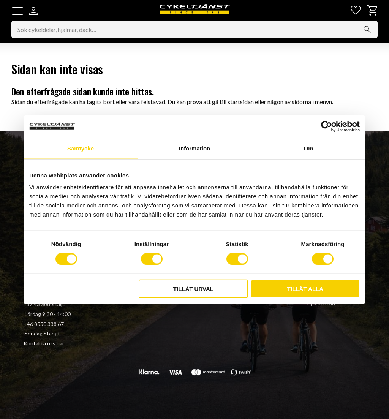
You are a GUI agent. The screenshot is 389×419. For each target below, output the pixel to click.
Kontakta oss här (44, 343)
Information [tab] (194, 148)
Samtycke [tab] (80, 148)
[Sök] (367, 29)
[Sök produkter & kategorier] (194, 29)
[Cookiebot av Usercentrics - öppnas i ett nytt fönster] (326, 126)
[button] (17, 11)
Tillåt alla (305, 289)
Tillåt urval (193, 289)
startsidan (241, 101)
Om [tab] (308, 148)
